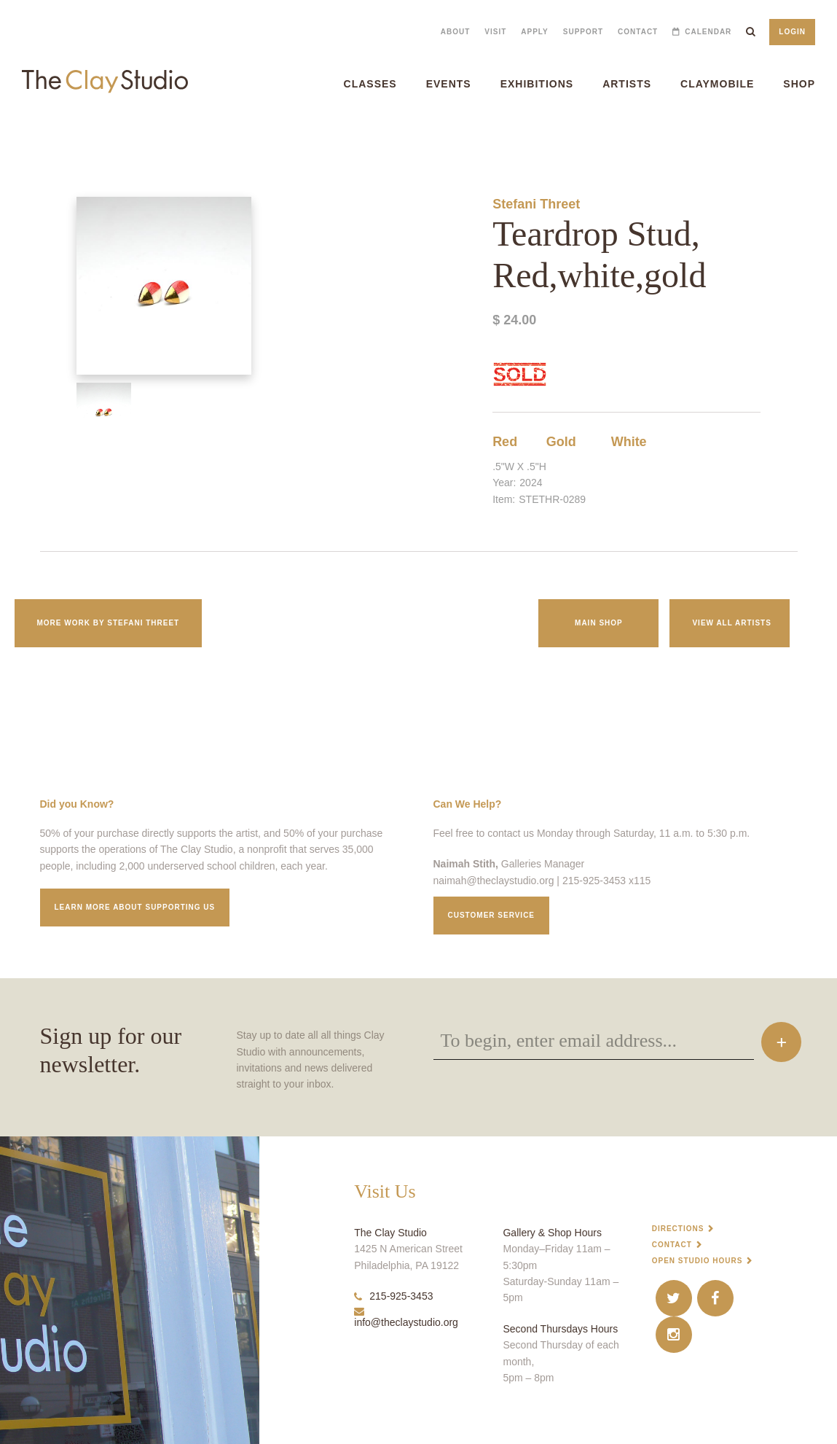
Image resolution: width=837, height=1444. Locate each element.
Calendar (708, 32)
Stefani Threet (536, 204)
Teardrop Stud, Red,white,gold (45, 138)
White (629, 441)
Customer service (491, 915)
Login (792, 32)
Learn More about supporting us (135, 907)
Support (583, 32)
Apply (534, 32)
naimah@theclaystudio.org (493, 880)
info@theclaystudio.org (406, 1317)
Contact (638, 32)
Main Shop (599, 623)
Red (504, 441)
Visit (495, 32)
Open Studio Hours (697, 1261)
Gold (561, 441)
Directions (678, 1229)
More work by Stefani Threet (108, 623)
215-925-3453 (393, 1296)
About (456, 32)
